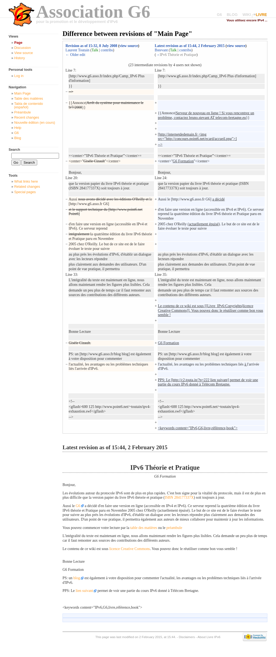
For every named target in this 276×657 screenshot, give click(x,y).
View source (23, 53)
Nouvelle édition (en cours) (34, 122)
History (19, 58)
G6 (219, 14)
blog (76, 578)
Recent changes (26, 117)
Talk (95, 50)
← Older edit (75, 55)
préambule (174, 528)
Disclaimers (187, 637)
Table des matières (28, 98)
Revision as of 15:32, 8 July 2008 (91, 46)
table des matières (143, 528)
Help (17, 128)
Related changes (27, 187)
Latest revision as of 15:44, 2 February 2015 (190, 46)
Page (18, 43)
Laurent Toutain (77, 50)
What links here (26, 181)
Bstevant (161, 50)
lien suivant (84, 591)
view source (128, 46)
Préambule (22, 112)
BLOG (232, 14)
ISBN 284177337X (179, 497)
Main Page (22, 93)
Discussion (22, 48)
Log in (19, 76)
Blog (17, 138)
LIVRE (261, 14)
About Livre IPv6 (209, 637)
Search (14, 150)
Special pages (25, 192)
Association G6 (93, 11)
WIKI (247, 14)
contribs (107, 50)
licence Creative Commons (129, 549)
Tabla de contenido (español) (28, 105)
